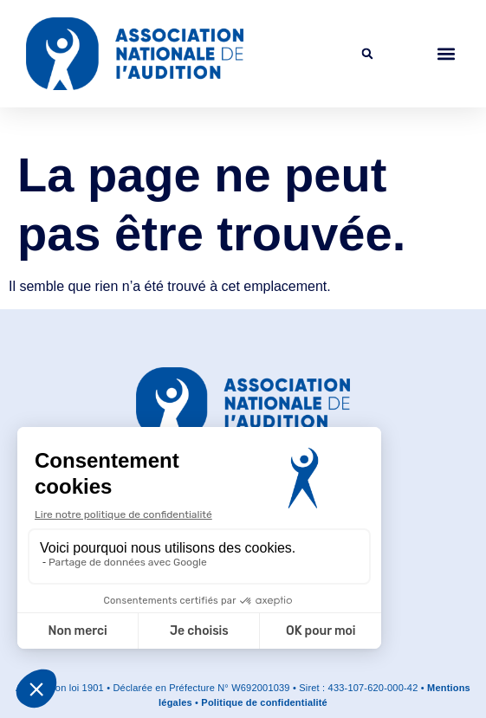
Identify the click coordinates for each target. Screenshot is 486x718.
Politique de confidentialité (264, 702)
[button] (367, 53)
